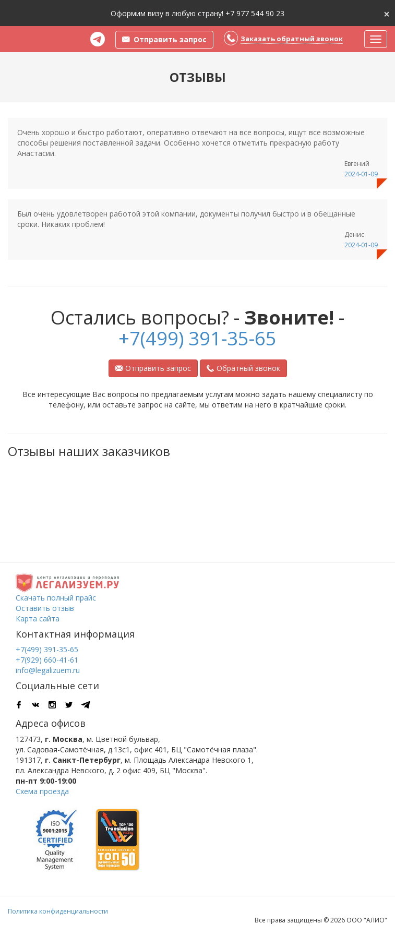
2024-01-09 (361, 174)
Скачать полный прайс (56, 598)
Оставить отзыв (45, 608)
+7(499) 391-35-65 (197, 338)
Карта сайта (37, 618)
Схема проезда (42, 791)
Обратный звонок (243, 368)
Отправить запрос (153, 368)
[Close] (387, 13)
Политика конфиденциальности (58, 911)
